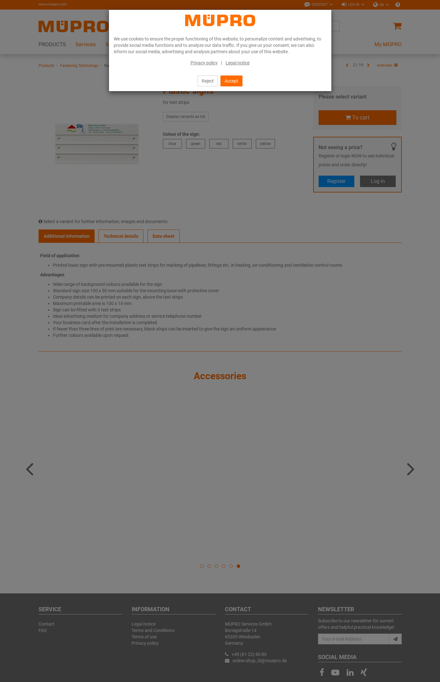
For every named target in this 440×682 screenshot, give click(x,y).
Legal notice (237, 62)
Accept (231, 80)
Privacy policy (204, 62)
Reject (208, 80)
